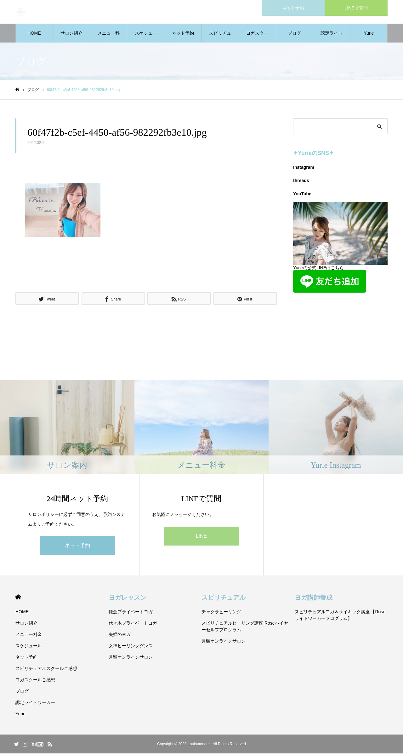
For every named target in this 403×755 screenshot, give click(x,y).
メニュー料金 (109, 38)
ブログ (294, 34)
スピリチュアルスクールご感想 (220, 38)
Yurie (369, 34)
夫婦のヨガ (120, 635)
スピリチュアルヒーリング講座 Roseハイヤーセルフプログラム (245, 628)
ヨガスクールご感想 (257, 38)
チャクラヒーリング (221, 613)
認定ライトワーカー (332, 38)
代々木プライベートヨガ (133, 624)
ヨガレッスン (127, 599)
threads (301, 182)
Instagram (303, 168)
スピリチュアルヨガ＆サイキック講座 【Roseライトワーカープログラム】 (340, 616)
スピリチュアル (224, 599)
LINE (201, 537)
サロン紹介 (71, 34)
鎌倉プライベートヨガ (131, 613)
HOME (34, 34)
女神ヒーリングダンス (131, 647)
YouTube (302, 195)
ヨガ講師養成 (313, 599)
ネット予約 (183, 34)
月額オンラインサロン (131, 658)
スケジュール (146, 38)
